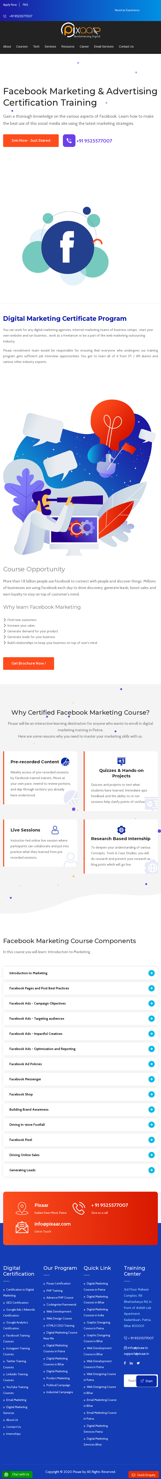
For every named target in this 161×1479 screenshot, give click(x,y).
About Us (12, 1420)
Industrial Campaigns (60, 1392)
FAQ (25, 5)
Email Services (104, 46)
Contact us (126, 46)
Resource (67, 46)
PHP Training (54, 1290)
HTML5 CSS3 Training (60, 1325)
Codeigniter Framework (61, 1304)
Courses (22, 46)
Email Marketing (16, 1400)
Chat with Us (15, 1474)
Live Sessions (25, 830)
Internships (13, 1434)
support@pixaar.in (136, 1354)
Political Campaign (58, 1385)
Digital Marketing (57, 1371)
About (7, 46)
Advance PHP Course (60, 1297)
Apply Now (10, 5)
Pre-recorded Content (34, 761)
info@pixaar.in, (137, 1348)
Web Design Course (59, 1318)
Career (84, 46)
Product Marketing (58, 1378)
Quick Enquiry (146, 1475)
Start (146, 1381)
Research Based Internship (121, 838)
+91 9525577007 (20, 16)
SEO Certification (17, 1302)
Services (50, 46)
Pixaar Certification (59, 1283)
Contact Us (13, 1427)
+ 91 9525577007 (140, 1338)
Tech (36, 46)
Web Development (59, 1311)
